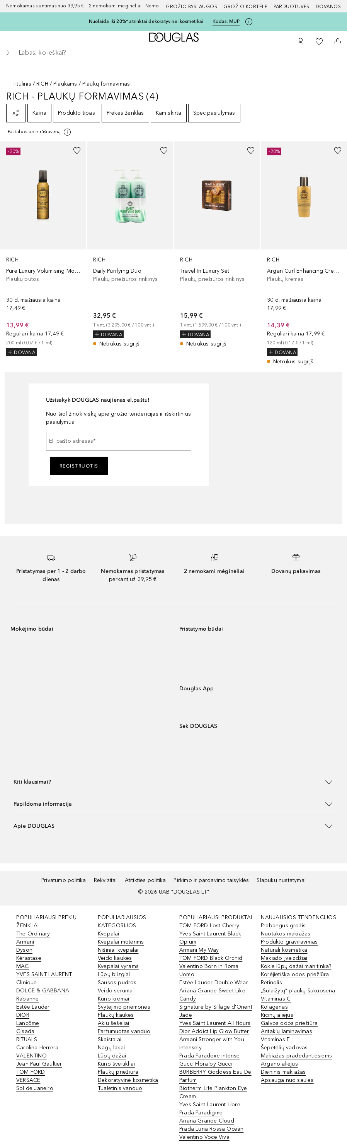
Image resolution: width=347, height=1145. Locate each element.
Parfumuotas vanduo (124, 1031)
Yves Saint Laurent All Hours (215, 1023)
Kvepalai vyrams (118, 966)
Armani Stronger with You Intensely (211, 1043)
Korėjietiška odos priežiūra (295, 974)
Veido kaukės (115, 958)
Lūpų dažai (112, 1055)
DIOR (22, 1015)
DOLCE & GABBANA (42, 990)
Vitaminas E (275, 1039)
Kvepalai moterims (121, 942)
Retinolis (271, 982)
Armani (25, 942)
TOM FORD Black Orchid (210, 958)
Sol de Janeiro (34, 1088)
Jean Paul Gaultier (39, 1064)
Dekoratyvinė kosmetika (128, 1080)
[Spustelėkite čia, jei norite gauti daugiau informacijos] (249, 21)
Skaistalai (109, 1039)
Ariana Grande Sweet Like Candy (212, 994)
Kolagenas (274, 1007)
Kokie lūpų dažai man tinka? (296, 966)
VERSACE (28, 1080)
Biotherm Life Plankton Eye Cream (213, 1092)
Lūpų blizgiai (114, 974)
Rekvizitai (105, 880)
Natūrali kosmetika (284, 950)
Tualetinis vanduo (120, 1088)
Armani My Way (199, 950)
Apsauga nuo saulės (287, 1080)
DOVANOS (328, 6)
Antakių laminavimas (286, 1031)
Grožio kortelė (245, 6)
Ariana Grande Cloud (206, 1120)
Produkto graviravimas (289, 942)
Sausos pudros (117, 982)
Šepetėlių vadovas (284, 1047)
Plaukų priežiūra (118, 1072)
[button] (173, 782)
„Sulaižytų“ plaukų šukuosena (298, 990)
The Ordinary (33, 933)
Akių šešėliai (113, 1023)
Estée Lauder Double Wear (213, 982)
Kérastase (28, 958)
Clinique (26, 982)
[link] (43, 248)
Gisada (25, 1031)
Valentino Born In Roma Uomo (208, 970)
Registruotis (79, 466)
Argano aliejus (279, 1064)
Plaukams (65, 84)
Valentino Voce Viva (204, 1137)
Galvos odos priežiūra (289, 1023)
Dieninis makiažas (283, 1072)
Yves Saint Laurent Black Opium (210, 937)
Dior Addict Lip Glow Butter (214, 1031)
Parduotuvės (292, 6)
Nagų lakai (111, 1047)
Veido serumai (116, 990)
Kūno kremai (113, 998)
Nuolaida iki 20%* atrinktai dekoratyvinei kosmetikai (146, 21)
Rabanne (27, 998)
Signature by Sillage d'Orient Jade (215, 1011)
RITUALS (26, 1039)
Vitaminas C (276, 998)
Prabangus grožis (283, 925)
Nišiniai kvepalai (118, 950)
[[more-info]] (40, 132)
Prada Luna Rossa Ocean (211, 1129)
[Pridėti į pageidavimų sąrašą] (77, 150)
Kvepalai (108, 933)
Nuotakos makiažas (285, 933)
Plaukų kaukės (116, 1015)
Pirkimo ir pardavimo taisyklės (211, 880)
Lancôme (27, 1023)
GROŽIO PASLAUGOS (191, 6)
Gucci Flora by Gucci (205, 1064)
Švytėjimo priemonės (124, 1007)
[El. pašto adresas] (118, 441)
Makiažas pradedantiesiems (296, 1055)
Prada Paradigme (201, 1112)
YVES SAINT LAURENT (44, 974)
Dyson (24, 950)
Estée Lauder (32, 1007)
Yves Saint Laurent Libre (209, 1104)
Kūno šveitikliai (116, 1064)
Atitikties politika (145, 880)
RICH (42, 84)
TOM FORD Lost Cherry (209, 925)
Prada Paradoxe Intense (209, 1055)
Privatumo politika (63, 880)
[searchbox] (173, 52)
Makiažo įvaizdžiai (284, 958)
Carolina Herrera (37, 1047)
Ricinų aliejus (277, 1015)
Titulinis (21, 84)
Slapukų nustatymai (281, 880)
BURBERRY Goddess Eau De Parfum (215, 1076)
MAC (22, 966)
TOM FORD (30, 1072)
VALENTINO (31, 1055)
